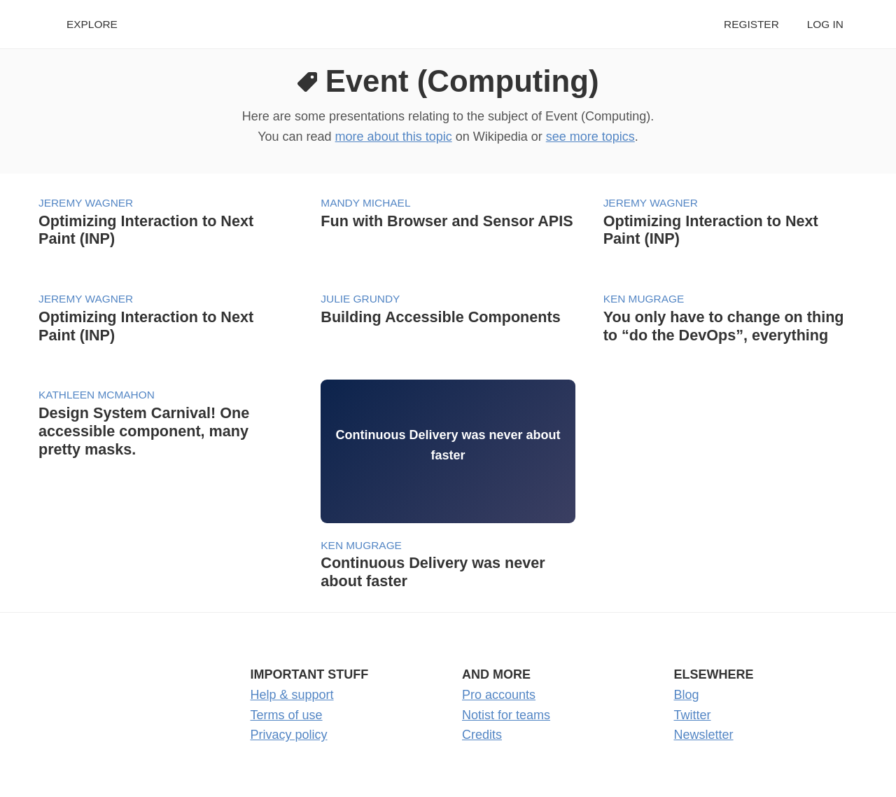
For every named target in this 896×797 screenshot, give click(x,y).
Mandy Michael (365, 203)
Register (751, 24)
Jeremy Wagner (85, 203)
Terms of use (287, 715)
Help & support (292, 695)
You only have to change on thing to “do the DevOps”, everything (723, 326)
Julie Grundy (360, 299)
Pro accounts (499, 695)
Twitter (692, 715)
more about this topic (393, 137)
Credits (482, 735)
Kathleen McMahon (96, 395)
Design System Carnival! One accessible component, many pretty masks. (143, 431)
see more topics (590, 137)
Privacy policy (289, 735)
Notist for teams (506, 715)
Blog (686, 695)
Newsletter (704, 735)
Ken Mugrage (644, 299)
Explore (92, 24)
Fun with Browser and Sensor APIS (447, 221)
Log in (825, 24)
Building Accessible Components (440, 317)
